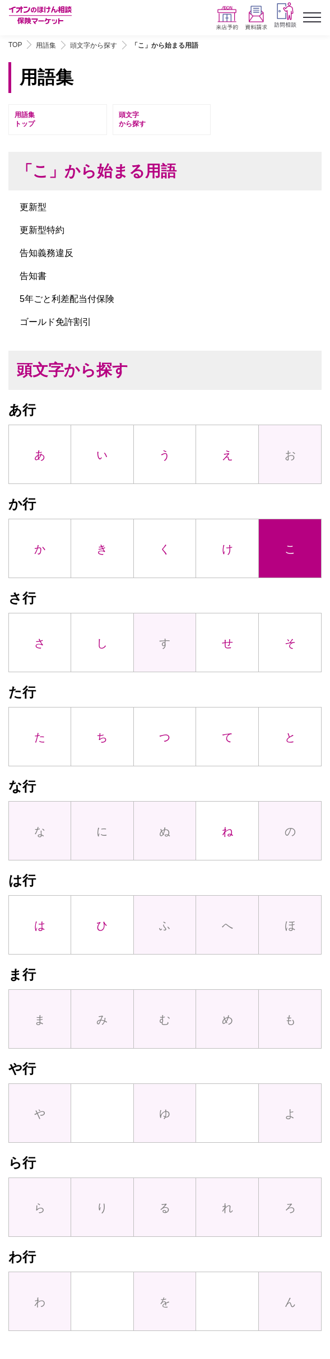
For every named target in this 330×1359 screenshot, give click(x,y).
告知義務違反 (46, 253)
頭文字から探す (93, 45)
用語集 (46, 45)
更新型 (33, 207)
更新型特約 (42, 230)
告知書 (33, 276)
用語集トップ (25, 119)
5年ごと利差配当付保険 (67, 299)
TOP (15, 45)
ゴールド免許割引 (55, 322)
